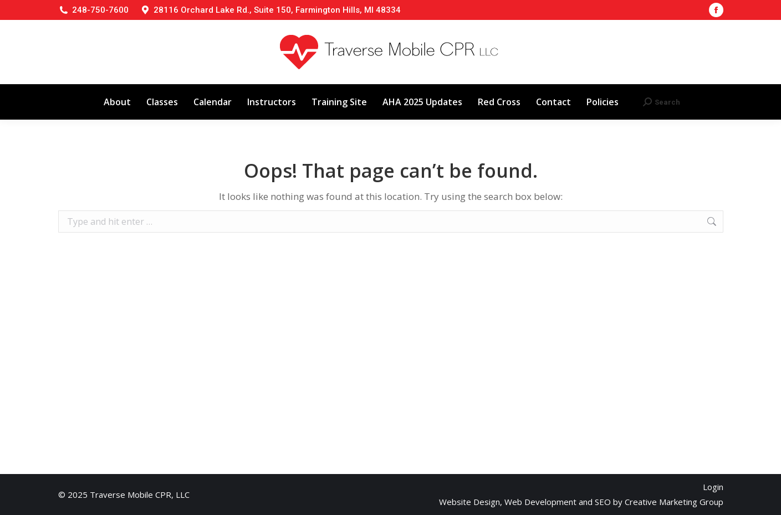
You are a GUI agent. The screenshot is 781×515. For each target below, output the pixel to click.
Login (713, 486)
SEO (603, 501)
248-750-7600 (100, 10)
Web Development (540, 501)
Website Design (469, 501)
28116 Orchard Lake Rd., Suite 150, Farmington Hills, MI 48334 (277, 10)
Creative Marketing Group (674, 501)
